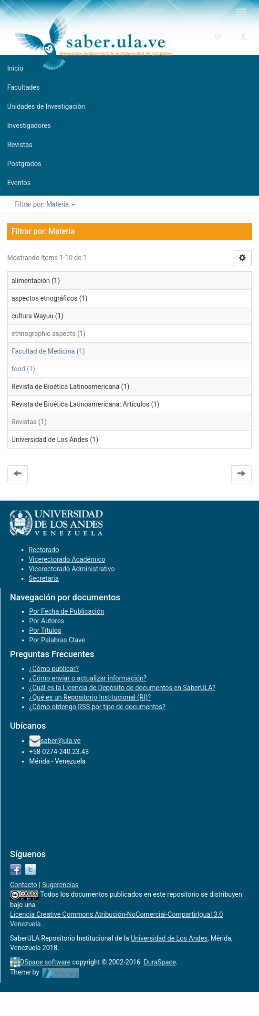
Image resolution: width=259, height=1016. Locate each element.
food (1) (23, 369)
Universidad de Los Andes (169, 938)
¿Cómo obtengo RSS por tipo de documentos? (97, 707)
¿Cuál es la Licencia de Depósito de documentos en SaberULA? (122, 687)
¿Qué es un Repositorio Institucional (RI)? (90, 697)
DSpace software (45, 962)
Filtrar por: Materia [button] (44, 204)
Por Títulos (45, 630)
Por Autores (46, 621)
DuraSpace (160, 962)
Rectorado (44, 550)
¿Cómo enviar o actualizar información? (87, 678)
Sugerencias (60, 885)
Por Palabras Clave (57, 640)
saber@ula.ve (61, 740)
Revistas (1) (29, 422)
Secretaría (44, 578)
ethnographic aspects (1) (48, 333)
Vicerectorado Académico (67, 559)
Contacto (23, 885)
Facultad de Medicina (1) (48, 351)
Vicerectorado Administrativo (72, 569)
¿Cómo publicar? (54, 668)
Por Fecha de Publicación (66, 611)
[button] (218, 36)
